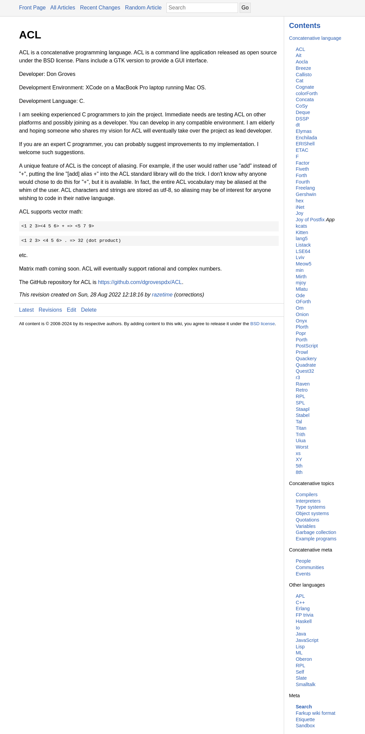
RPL (300, 396)
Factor (303, 163)
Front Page (32, 7)
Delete (88, 310)
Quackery (306, 358)
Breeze (303, 68)
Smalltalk (305, 684)
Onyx (301, 320)
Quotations (308, 520)
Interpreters (308, 501)
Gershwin (306, 194)
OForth (303, 301)
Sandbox (305, 725)
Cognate (305, 87)
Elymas (304, 131)
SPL (300, 402)
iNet (300, 207)
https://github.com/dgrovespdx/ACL (140, 282)
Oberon (304, 659)
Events (303, 573)
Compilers (307, 494)
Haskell (304, 621)
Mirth (301, 276)
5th (299, 466)
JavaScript (307, 640)
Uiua (301, 440)
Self (300, 672)
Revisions (50, 310)
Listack (303, 245)
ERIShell (305, 143)
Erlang (303, 608)
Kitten (302, 232)
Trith (300, 434)
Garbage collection (316, 532)
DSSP (302, 118)
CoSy (302, 106)
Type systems (311, 507)
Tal (299, 421)
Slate (301, 678)
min (300, 270)
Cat (299, 80)
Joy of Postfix (310, 219)
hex (300, 200)
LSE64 (303, 251)
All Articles (62, 7)
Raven (303, 384)
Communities (310, 567)
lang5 (302, 238)
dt (298, 125)
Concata (305, 99)
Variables (306, 526)
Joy (299, 213)
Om (300, 308)
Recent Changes (100, 7)
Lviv (300, 257)
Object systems (312, 513)
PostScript (307, 345)
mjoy (301, 282)
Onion (302, 314)
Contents (305, 25)
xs (298, 453)
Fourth (303, 182)
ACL (300, 49)
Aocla (302, 61)
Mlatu (302, 289)
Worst (302, 447)
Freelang (305, 188)
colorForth (307, 93)
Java (301, 634)
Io (298, 627)
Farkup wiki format (316, 713)
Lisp (300, 646)
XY (299, 459)
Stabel (303, 415)
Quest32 (305, 371)
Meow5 (303, 263)
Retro (302, 390)
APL (300, 596)
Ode (300, 295)
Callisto (304, 74)
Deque (303, 112)
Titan (301, 428)
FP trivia (305, 615)
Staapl (303, 409)
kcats (301, 226)
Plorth (302, 327)
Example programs (316, 538)
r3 (298, 377)
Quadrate (306, 365)
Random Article (143, 7)
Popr (301, 333)
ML (299, 652)
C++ (300, 602)
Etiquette (305, 719)
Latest (26, 310)
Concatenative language (315, 38)
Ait (299, 55)
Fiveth (302, 169)
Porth (301, 339)
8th (299, 472)
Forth (301, 175)
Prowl (302, 352)
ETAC (302, 150)
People (303, 561)
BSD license (262, 323)
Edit (71, 310)
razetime (162, 295)
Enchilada (306, 137)
